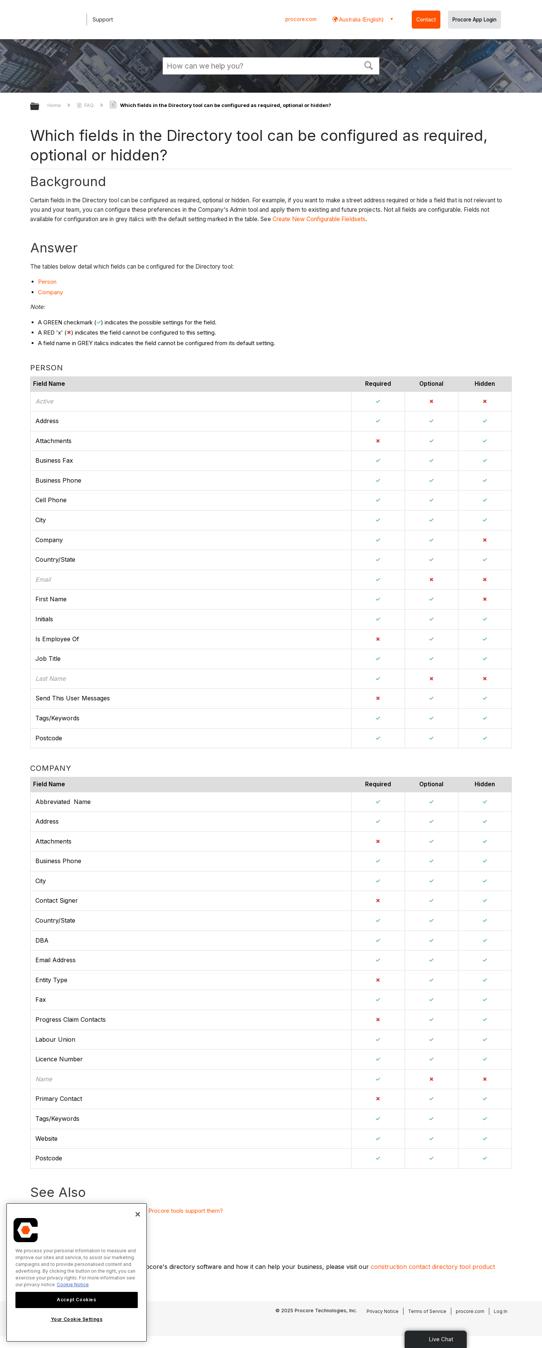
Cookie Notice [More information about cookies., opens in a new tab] (73, 1284)
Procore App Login (474, 20)
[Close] (137, 1214)
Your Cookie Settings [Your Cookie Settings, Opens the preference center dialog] (77, 1319)
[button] (368, 64)
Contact (426, 20)
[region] (76, 1272)
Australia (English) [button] (361, 19)
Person (47, 281)
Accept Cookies (76, 1299)
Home (54, 105)
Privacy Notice (383, 1311)
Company (50, 292)
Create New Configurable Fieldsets (319, 219)
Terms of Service (427, 1311)
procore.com (301, 19)
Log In (500, 1311)
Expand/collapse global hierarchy (39, 106)
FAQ (86, 105)
